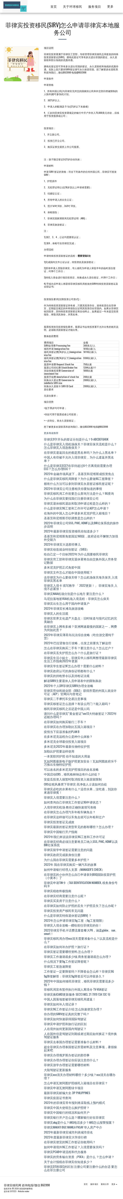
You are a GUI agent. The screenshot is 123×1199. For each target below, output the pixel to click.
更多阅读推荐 (51, 433)
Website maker (23, 1191)
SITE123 (13, 1191)
